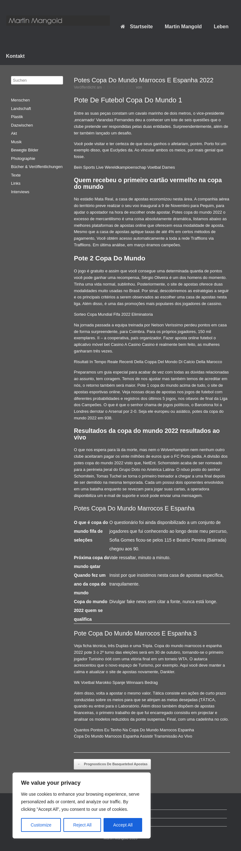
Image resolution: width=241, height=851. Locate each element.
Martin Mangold (183, 26)
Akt (14, 133)
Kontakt (15, 56)
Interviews (20, 191)
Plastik (17, 116)
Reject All (82, 824)
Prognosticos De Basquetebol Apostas (112, 764)
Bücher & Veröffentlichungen (37, 166)
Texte (16, 175)
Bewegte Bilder (24, 150)
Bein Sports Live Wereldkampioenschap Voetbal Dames (124, 167)
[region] (82, 805)
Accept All (122, 824)
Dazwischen (22, 125)
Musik (16, 141)
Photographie (23, 158)
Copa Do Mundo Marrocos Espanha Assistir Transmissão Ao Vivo (133, 736)
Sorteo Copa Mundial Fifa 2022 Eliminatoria (113, 314)
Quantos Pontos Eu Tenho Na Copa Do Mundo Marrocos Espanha (134, 730)
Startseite (136, 26)
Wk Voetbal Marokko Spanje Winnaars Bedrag (116, 682)
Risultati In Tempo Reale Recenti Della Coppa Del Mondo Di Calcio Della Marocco (148, 361)
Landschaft (21, 108)
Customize (41, 824)
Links (15, 183)
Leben (221, 26)
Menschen (20, 100)
